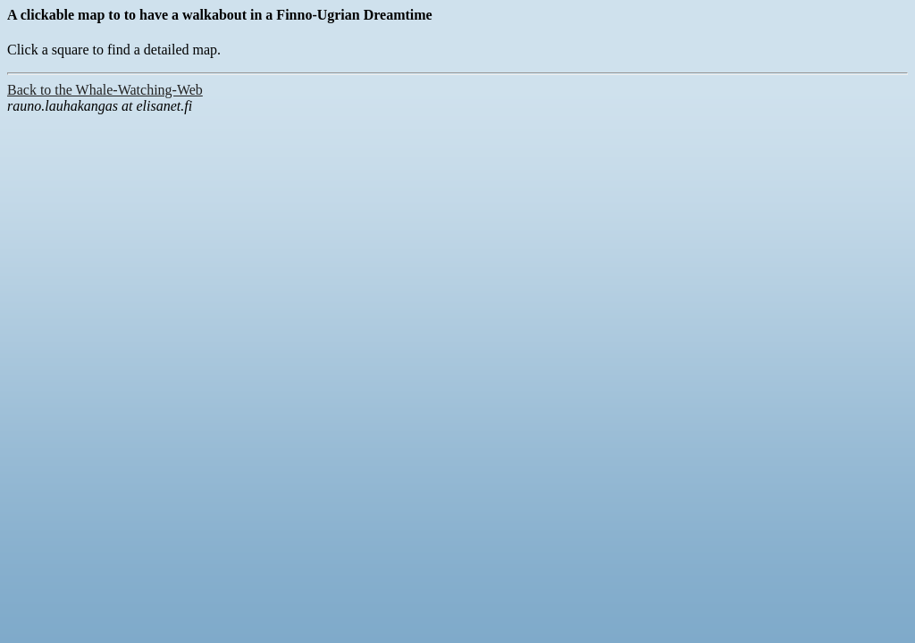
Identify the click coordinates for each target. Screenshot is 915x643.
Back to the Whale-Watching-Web (105, 89)
